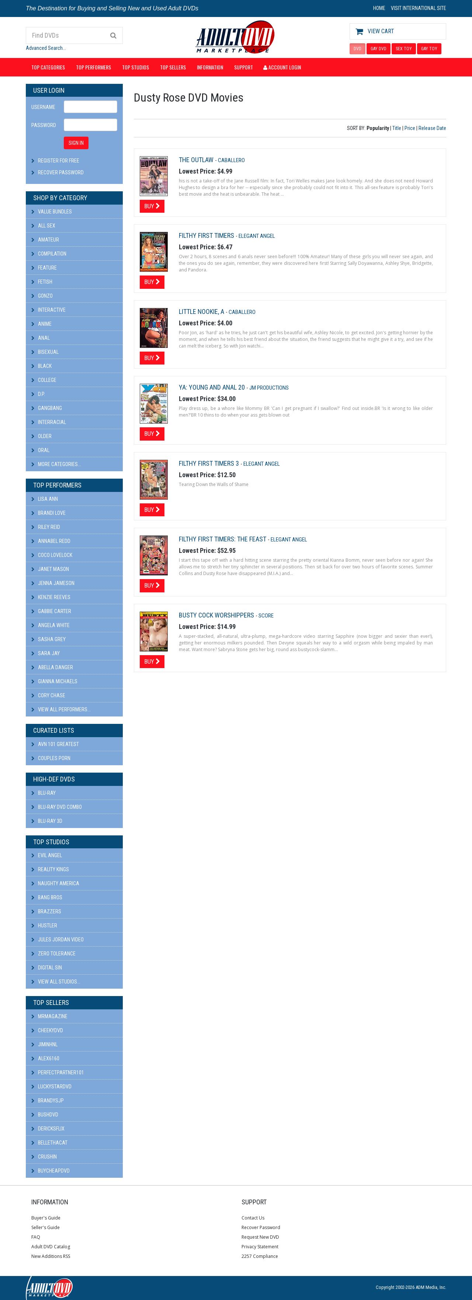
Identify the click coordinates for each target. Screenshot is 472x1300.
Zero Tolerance (53, 954)
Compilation (48, 254)
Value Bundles (51, 212)
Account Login (282, 67)
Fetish (41, 282)
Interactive (48, 310)
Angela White (50, 625)
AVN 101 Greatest (55, 744)
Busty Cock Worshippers (217, 615)
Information (210, 67)
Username (43, 107)
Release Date (432, 128)
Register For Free (58, 161)
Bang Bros (46, 897)
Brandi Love (48, 513)
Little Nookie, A (202, 311)
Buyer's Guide (45, 1218)
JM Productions (269, 387)
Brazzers (46, 911)
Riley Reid (45, 527)
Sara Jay (45, 653)
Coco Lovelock (51, 555)
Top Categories (48, 67)
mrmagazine (49, 1016)
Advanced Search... (46, 48)
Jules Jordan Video (57, 939)
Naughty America (55, 883)
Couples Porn (50, 758)
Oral (40, 450)
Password (43, 125)
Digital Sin (46, 968)
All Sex (43, 226)
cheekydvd (47, 1030)
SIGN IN (76, 143)
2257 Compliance (260, 1256)
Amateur (45, 240)
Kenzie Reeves (50, 597)
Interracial (48, 422)
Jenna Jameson (52, 583)
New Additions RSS (50, 1256)
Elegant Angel (257, 236)
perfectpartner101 (57, 1072)
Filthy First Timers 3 (209, 463)
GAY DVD (378, 48)
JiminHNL (44, 1044)
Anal (40, 338)
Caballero (231, 160)
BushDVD (44, 1115)
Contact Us (253, 1218)
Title (396, 128)
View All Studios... (55, 982)
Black (41, 366)
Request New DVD (260, 1237)
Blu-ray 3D (46, 821)
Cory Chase (48, 695)
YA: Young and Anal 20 (212, 387)
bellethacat (49, 1143)
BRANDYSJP (47, 1101)
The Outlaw (197, 160)
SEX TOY (404, 48)
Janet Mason (50, 569)
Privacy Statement (260, 1246)
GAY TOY (429, 48)
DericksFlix (48, 1129)
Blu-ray (43, 793)
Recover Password (61, 172)
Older (41, 436)
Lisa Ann (44, 499)
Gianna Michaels (54, 681)
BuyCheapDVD (50, 1171)
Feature (44, 268)
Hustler (44, 925)
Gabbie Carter (51, 611)
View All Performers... (61, 709)
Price (410, 128)
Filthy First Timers (207, 235)
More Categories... (56, 464)
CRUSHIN (44, 1157)
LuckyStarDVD (51, 1086)
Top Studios (135, 67)
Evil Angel (46, 855)
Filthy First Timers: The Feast (223, 539)
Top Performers (93, 67)
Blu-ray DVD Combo (56, 807)
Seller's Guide (45, 1227)
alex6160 (45, 1058)
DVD (357, 48)
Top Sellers (173, 67)
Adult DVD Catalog (50, 1246)
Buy (152, 206)
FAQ (35, 1237)
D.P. (38, 394)
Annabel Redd (50, 541)
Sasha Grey (48, 639)
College (43, 380)
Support (243, 67)
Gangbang (46, 408)
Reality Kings (50, 869)
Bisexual (45, 352)
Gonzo (42, 296)
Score (266, 615)
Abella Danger (52, 667)
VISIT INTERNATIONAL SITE (418, 8)
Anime (41, 324)
